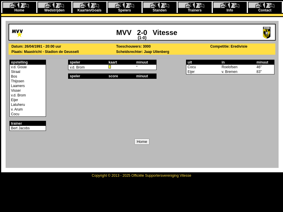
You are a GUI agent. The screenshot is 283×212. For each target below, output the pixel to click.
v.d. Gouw (18, 67)
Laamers (17, 86)
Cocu (14, 114)
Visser (15, 91)
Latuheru (17, 105)
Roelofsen (230, 67)
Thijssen (17, 81)
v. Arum (16, 109)
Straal (15, 72)
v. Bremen (230, 72)
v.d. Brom (18, 95)
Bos (13, 76)
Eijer (14, 100)
